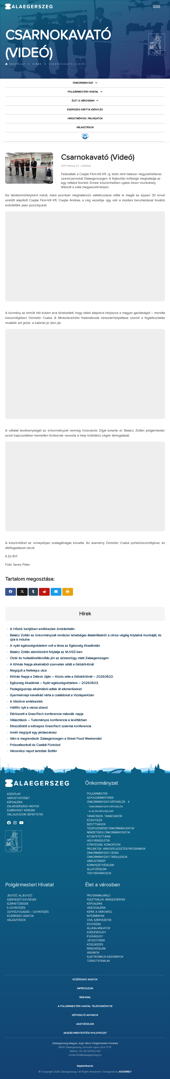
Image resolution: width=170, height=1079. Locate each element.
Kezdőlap (15, 64)
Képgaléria (14, 802)
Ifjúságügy (95, 936)
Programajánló (98, 895)
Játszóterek (96, 940)
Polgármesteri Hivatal (83, 92)
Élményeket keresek (21, 810)
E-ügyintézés (16, 907)
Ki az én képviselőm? (101, 811)
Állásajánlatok (98, 928)
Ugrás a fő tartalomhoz (155, 2)
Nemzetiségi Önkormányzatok (108, 832)
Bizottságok (96, 824)
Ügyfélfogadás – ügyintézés (28, 912)
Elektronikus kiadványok (105, 956)
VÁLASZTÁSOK (85, 127)
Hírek (37, 64)
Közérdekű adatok (20, 916)
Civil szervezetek (99, 920)
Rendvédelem (96, 948)
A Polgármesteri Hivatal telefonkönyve (85, 1006)
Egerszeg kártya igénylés (85, 109)
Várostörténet (18, 798)
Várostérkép (96, 861)
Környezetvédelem (100, 865)
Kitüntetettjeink (99, 836)
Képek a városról (99, 912)
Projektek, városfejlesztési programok (116, 848)
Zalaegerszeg (29, 6)
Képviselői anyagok (85, 1015)
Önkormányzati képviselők (106, 802)
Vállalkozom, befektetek (25, 814)
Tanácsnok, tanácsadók (104, 816)
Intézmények (96, 916)
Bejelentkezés (85, 1066)
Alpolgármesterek (100, 797)
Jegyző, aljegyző (19, 895)
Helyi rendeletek (98, 840)
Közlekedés (95, 944)
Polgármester (97, 793)
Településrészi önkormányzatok (110, 828)
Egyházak (94, 924)
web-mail (85, 997)
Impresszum (85, 988)
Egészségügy (96, 932)
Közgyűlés (94, 820)
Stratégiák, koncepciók (104, 844)
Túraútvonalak (98, 961)
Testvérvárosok (99, 873)
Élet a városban (83, 100)
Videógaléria (96, 907)
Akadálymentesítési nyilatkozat (85, 1033)
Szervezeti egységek (22, 899)
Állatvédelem (96, 869)
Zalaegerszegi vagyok (23, 806)
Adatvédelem (85, 1024)
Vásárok (93, 952)
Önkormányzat (83, 83)
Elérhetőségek (18, 903)
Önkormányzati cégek (103, 853)
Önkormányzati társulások (107, 857)
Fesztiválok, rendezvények (106, 899)
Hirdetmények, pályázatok (85, 118)
